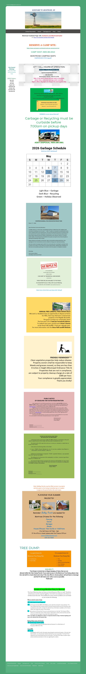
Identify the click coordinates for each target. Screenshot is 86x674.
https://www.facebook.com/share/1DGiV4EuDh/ (44, 37)
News (39, 31)
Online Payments (30, 31)
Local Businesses (61, 663)
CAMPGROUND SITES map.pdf (43, 58)
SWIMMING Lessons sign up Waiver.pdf (49, 114)
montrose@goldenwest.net (13, 4)
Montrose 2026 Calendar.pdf (49, 151)
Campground (47, 31)
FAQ (47, 663)
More (59, 31)
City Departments (72, 663)
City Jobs (52, 663)
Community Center (40, 663)
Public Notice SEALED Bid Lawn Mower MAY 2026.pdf (49, 290)
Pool (54, 31)
